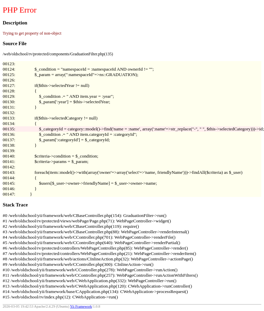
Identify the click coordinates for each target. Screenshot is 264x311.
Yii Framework (81, 306)
